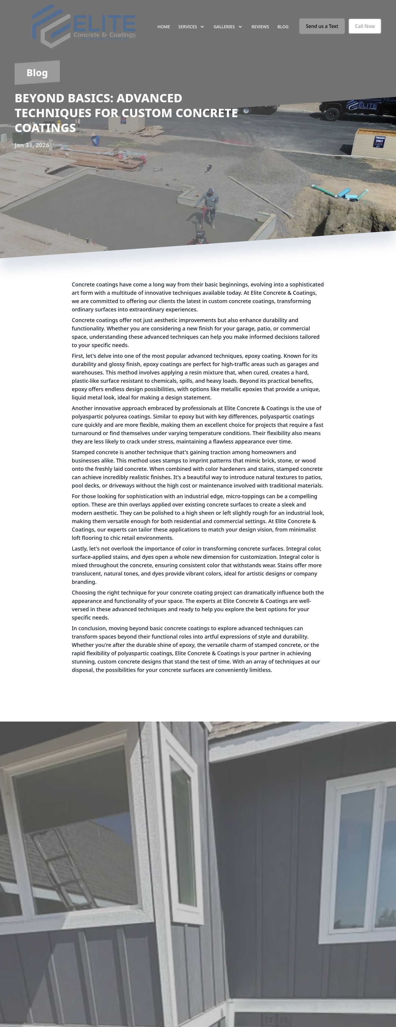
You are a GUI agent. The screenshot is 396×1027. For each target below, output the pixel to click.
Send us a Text (322, 26)
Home (164, 26)
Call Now (365, 26)
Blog (283, 26)
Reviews (260, 26)
